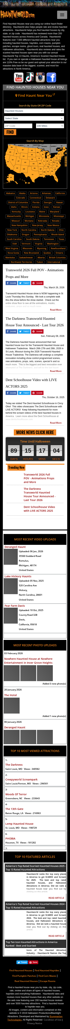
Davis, (22, 619)
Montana (29, 220)
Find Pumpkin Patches (24, 975)
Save (35, 962)
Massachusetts (14, 216)
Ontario (59, 252)
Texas (61, 239)
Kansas (56, 206)
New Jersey (37, 225)
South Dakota (32, 239)
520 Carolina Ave (28, 585)
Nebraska (42, 220)
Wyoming (41, 248)
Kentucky (16, 211)
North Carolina (28, 229)
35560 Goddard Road (30, 556)
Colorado (20, 197)
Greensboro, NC (22, 798)
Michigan (29, 216)
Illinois (24, 206)
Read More (56, 309)
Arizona (34, 193)
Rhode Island (57, 234)
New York (12, 229)
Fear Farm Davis (15, 605)
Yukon (40, 262)
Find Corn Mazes (47, 975)
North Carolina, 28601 (30, 594)
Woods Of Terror (16, 794)
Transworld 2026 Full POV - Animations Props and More (39, 478)
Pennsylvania (40, 234)
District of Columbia (18, 202)
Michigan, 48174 (27, 565)
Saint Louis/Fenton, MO (26, 783)
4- (6, 804)
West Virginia (11, 248)
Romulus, (24, 560)
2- (6, 775)
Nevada (55, 220)
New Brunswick (31, 252)
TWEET (26, 283)
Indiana (35, 206)
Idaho (14, 206)
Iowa (46, 206)
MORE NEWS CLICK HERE (35, 432)
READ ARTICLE (56, 897)
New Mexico (53, 225)
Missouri (16, 220)
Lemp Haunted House (19, 823)
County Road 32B (28, 614)
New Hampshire (19, 225)
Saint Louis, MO (22, 769)
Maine (42, 211)
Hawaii (59, 202)
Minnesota (44, 216)
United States (26, 570)
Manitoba (10, 257)
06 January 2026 (13, 721)
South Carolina (14, 239)
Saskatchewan (26, 257)
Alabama (10, 193)
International (53, 262)
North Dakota (47, 229)
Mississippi (59, 216)
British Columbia (57, 257)
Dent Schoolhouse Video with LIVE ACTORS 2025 (39, 508)
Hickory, (23, 590)
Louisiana (30, 211)
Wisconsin (27, 248)
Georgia (48, 202)
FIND (10, 132)
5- (6, 819)
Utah (14, 243)
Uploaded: (31, 551)
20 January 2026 (13, 689)
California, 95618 (28, 624)
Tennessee (49, 239)
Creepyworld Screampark (21, 779)
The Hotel (10, 695)
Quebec (47, 252)
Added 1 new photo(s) (54, 716)
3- (6, 789)
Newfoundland (58, 248)
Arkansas (46, 193)
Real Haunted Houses (26, 981)
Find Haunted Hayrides (47, 970)
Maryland (54, 211)
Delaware (50, 197)
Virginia (38, 243)
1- (6, 760)
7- (6, 848)
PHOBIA (10, 838)
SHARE (13, 283)
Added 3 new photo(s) (54, 683)
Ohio (61, 229)
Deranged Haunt (15, 547)
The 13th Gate (14, 809)
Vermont (26, 243)
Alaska (22, 193)
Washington (53, 243)
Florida (35, 202)
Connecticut (35, 197)
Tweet (24, 962)
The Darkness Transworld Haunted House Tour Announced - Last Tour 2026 (40, 494)
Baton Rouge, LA (23, 813)
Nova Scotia (13, 252)
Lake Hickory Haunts (18, 576)
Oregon (25, 234)
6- (6, 834)
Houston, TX (20, 842)
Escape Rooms (47, 981)
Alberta (41, 257)
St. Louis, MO (21, 827)
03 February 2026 (13, 653)
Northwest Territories (21, 262)
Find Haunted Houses (20, 970)
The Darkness (14, 764)
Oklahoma (12, 234)
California (60, 193)
